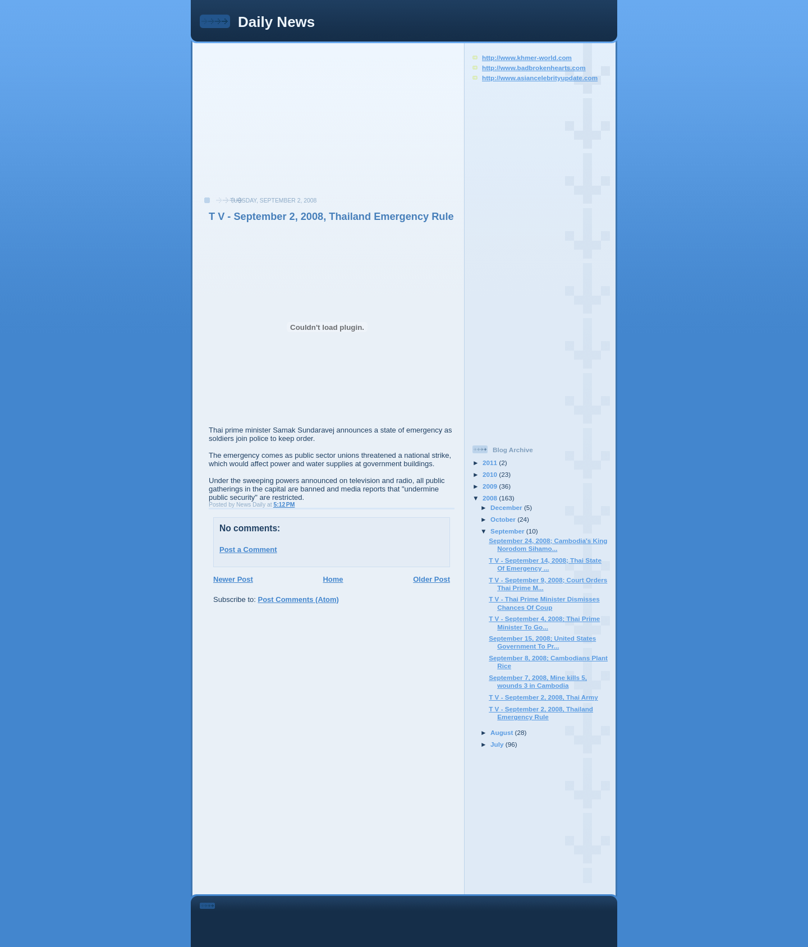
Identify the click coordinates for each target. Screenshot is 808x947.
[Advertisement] (281, 126)
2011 (491, 462)
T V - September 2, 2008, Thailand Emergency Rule (331, 216)
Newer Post (233, 579)
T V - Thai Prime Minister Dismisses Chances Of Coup (544, 602)
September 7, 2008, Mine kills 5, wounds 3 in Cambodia (538, 681)
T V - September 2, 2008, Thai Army (543, 697)
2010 (491, 474)
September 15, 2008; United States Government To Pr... (542, 642)
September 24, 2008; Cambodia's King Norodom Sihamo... (548, 544)
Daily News (276, 21)
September (508, 531)
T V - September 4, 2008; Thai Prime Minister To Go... (544, 622)
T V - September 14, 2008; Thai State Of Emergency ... (545, 564)
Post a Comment (248, 549)
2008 (491, 498)
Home (333, 579)
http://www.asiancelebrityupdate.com (540, 77)
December (507, 507)
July (498, 744)
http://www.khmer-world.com (527, 57)
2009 (491, 486)
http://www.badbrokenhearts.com (534, 67)
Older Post (431, 579)
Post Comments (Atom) (298, 599)
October (503, 519)
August (502, 732)
